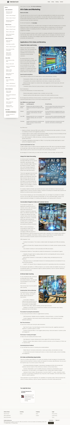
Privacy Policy (54, 413)
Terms (53, 417)
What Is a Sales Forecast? (11, 46)
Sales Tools (7, 77)
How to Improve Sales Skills (10, 61)
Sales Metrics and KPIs (10, 44)
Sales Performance (9, 38)
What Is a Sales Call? (10, 63)
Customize (51, 420)
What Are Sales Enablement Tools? (9, 106)
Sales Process (8, 24)
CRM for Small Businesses (11, 85)
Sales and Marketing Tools (10, 80)
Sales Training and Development (9, 102)
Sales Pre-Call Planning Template (10, 67)
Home (49, 1)
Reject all (57, 420)
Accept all (51, 422)
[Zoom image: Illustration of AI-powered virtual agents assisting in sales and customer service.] (52, 217)
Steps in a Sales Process (10, 29)
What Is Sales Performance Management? (8, 53)
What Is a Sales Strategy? (11, 15)
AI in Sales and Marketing (11, 111)
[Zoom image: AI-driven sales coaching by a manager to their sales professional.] (52, 289)
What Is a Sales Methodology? (9, 70)
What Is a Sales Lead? (10, 31)
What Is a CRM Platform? (10, 83)
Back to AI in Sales (24, 12)
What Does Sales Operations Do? (9, 12)
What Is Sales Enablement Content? (11, 95)
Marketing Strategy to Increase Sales (10, 21)
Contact (61, 1)
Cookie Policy (54, 415)
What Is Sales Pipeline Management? (10, 35)
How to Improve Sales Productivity (10, 50)
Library (52, 1)
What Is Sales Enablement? (8, 92)
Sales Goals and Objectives (9, 41)
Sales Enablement (9, 88)
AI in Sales (7, 109)
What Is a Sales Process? (10, 26)
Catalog (57, 1)
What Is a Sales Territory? (11, 17)
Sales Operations (8, 9)
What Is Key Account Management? (10, 74)
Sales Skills (7, 57)
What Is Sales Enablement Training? (11, 99)
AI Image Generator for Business (10, 115)
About (37, 413)
